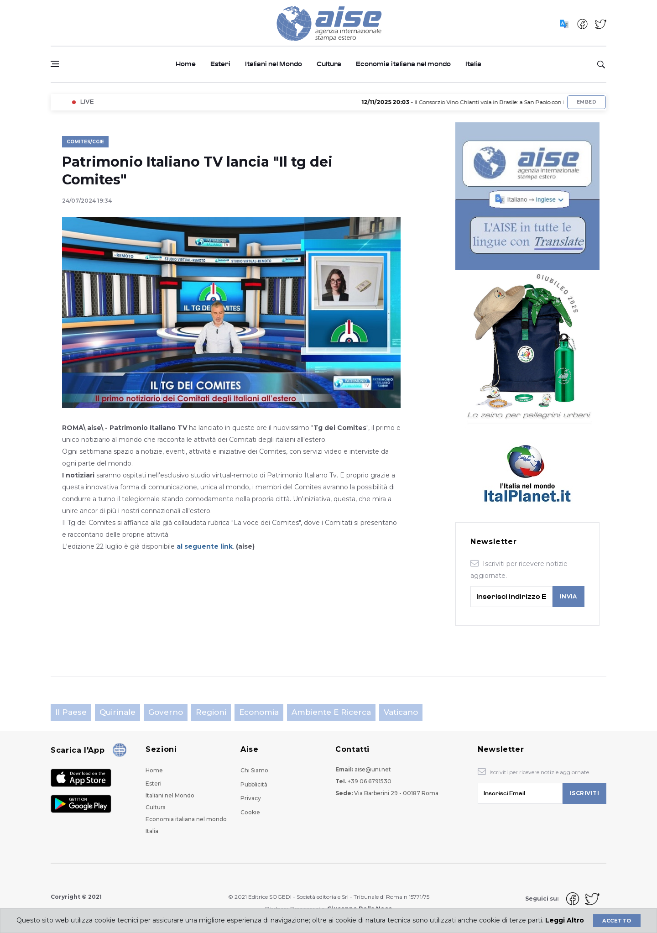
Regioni (211, 712)
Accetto (616, 920)
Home (186, 64)
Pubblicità (253, 784)
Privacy (250, 798)
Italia (473, 64)
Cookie (250, 812)
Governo (165, 712)
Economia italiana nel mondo (403, 64)
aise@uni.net (373, 769)
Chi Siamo (254, 770)
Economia (259, 712)
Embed (586, 102)
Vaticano (401, 712)
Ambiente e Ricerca (331, 712)
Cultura (329, 64)
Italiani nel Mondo (273, 64)
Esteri (220, 64)
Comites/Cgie (85, 142)
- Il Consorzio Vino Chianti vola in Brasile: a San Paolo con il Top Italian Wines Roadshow (507, 102)
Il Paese (71, 712)
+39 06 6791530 (369, 781)
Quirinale (117, 712)
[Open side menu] (55, 63)
